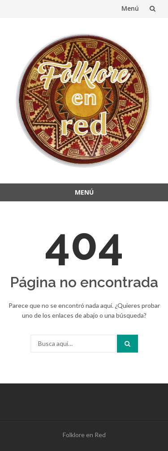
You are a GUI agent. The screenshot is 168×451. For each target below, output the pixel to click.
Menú (130, 8)
